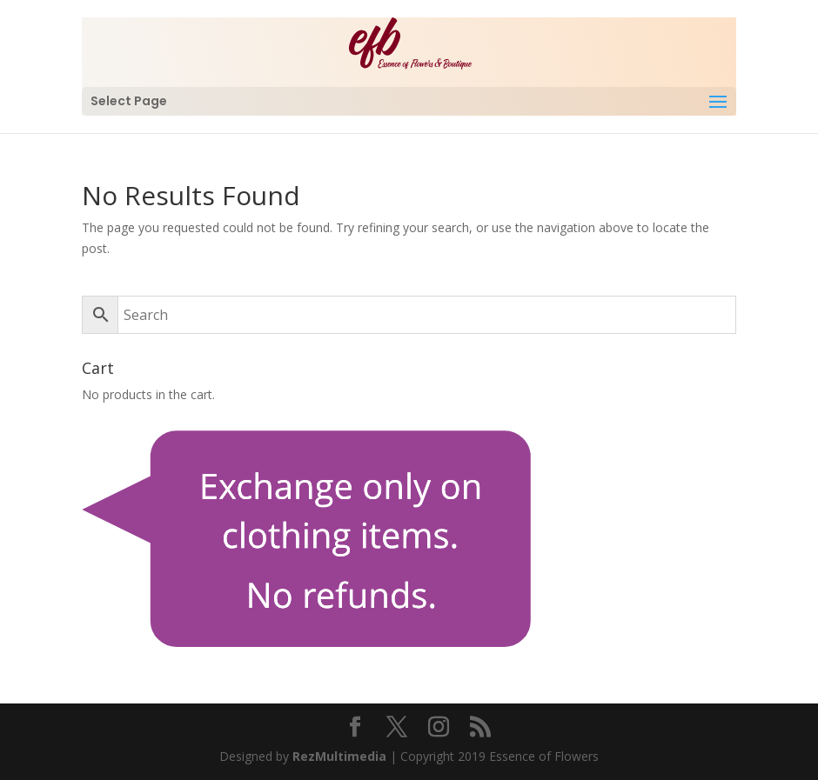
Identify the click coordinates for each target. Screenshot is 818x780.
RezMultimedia (339, 756)
